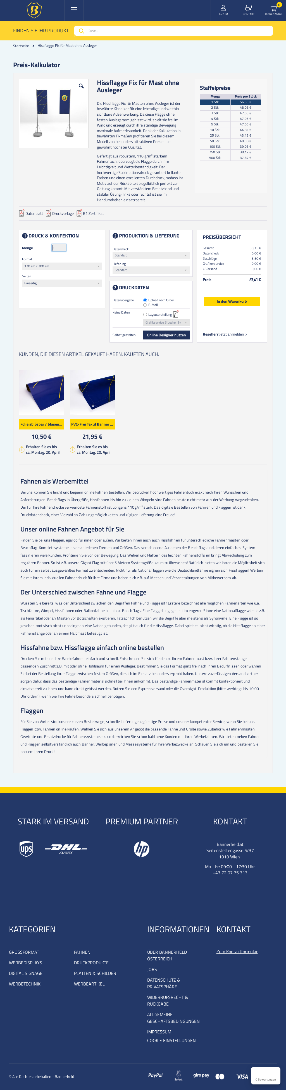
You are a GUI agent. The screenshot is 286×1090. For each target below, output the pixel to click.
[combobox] (173, 31)
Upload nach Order (161, 300)
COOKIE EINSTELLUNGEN (171, 1040)
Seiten (26, 276)
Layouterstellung (160, 314)
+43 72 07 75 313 (230, 872)
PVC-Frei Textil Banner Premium (93, 424)
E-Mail (153, 305)
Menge (27, 248)
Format (27, 259)
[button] (81, 90)
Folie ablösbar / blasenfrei (42, 424)
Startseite (21, 45)
